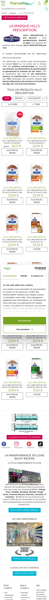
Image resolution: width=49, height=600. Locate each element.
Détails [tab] (24, 276)
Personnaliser (25, 329)
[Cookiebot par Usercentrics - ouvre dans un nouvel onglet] (35, 268)
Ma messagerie (9, 594)
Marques (13, 13)
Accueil (4, 13)
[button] (39, 3)
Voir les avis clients (24, 573)
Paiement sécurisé (24, 594)
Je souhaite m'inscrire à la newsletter (24, 437)
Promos (19, 98)
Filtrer (12, 104)
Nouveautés (34, 98)
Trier (36, 104)
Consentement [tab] (10, 276)
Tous (6, 98)
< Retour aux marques (14, 17)
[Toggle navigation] (3, 3)
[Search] (22, 8)
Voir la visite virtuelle (24, 559)
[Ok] (47, 8)
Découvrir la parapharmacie (24, 510)
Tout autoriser (24, 321)
